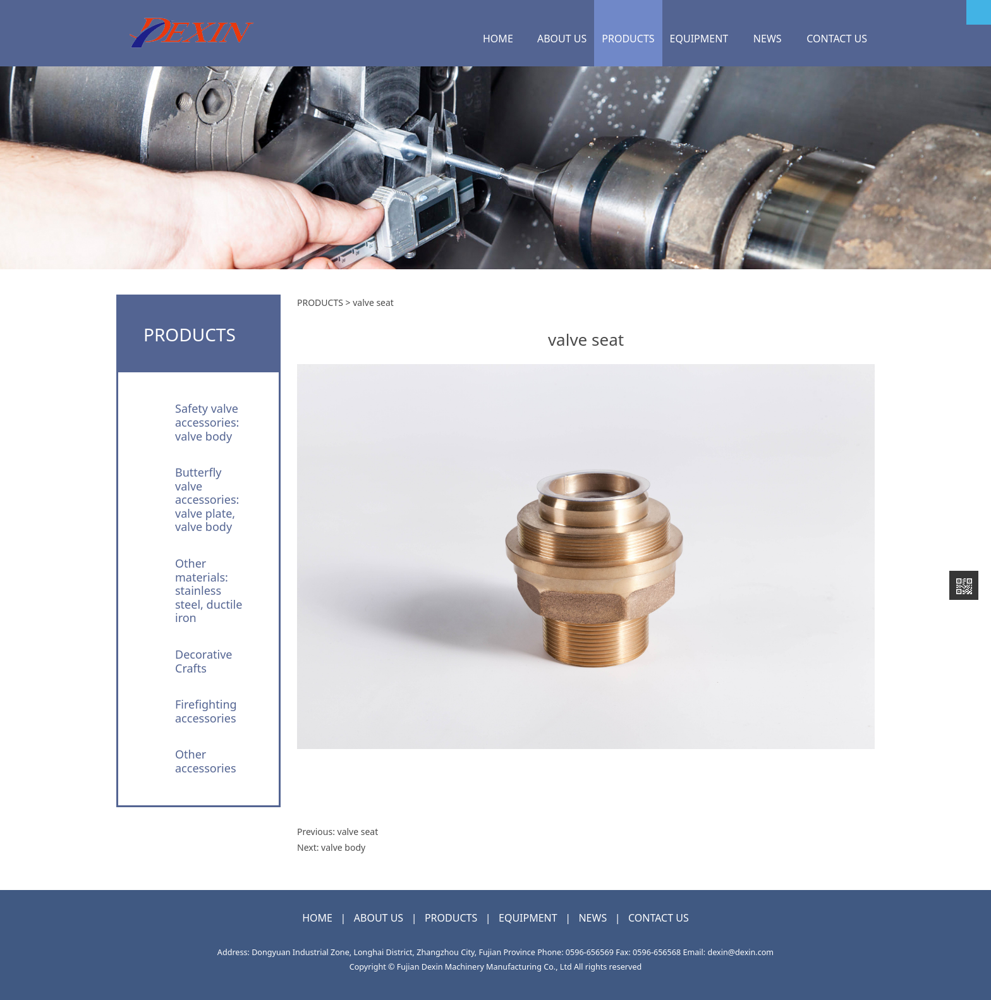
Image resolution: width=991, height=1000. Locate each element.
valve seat (358, 832)
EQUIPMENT (699, 39)
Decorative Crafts (203, 661)
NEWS (767, 39)
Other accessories (205, 761)
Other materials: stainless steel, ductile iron (208, 590)
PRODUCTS (628, 39)
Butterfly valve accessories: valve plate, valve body (207, 499)
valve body (343, 847)
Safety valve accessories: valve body (207, 422)
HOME (498, 39)
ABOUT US (562, 39)
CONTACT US (836, 39)
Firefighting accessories (206, 711)
